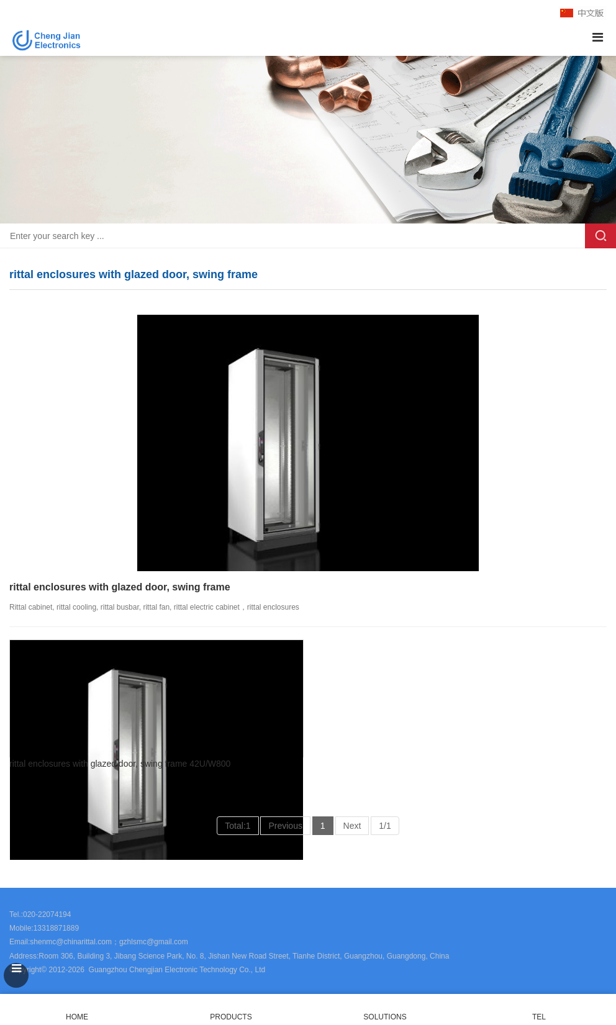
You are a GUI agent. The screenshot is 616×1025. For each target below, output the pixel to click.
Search (600, 236)
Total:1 (237, 826)
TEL (539, 1009)
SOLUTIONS (384, 1017)
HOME (77, 1009)
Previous (285, 826)
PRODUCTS (230, 1017)
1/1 (385, 826)
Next (352, 826)
